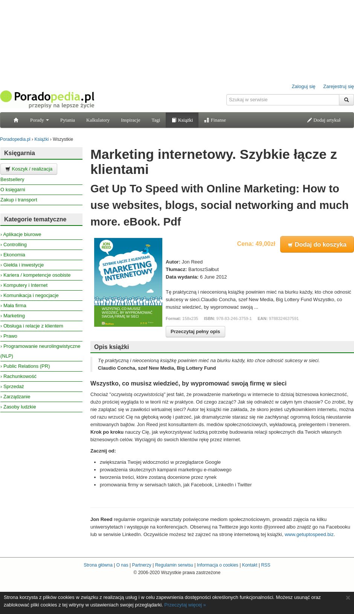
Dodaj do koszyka (317, 244)
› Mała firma (13, 305)
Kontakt (250, 565)
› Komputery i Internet (23, 285)
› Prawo (8, 336)
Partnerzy (141, 565)
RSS (265, 565)
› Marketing (12, 315)
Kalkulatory (98, 120)
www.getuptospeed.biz (309, 534)
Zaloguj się (304, 86)
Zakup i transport (18, 200)
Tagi (155, 120)
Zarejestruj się (338, 86)
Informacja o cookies (217, 565)
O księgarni (12, 189)
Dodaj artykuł (323, 120)
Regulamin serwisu (174, 565)
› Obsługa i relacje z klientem (31, 326)
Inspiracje (130, 120)
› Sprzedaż (12, 386)
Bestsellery (12, 179)
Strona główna (98, 565)
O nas (122, 565)
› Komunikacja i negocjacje (29, 295)
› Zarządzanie (15, 396)
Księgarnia (19, 153)
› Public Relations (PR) (25, 366)
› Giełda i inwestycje (22, 265)
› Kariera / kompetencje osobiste (35, 275)
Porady (39, 120)
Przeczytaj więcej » (185, 605)
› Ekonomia (12, 254)
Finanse (215, 120)
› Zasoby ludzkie (18, 407)
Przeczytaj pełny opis (195, 331)
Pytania (67, 120)
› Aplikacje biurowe (20, 234)
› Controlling (13, 244)
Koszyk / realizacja (28, 169)
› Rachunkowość (18, 376)
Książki (182, 120)
